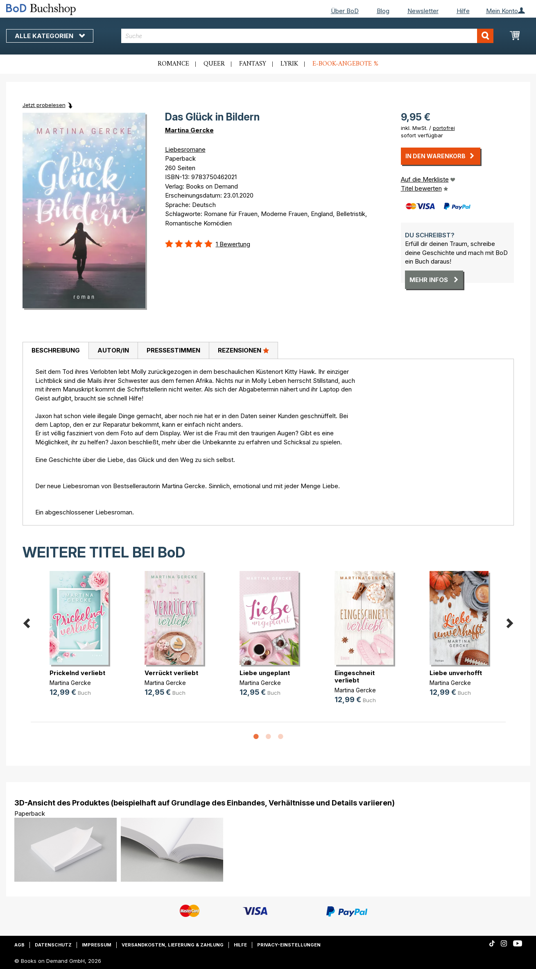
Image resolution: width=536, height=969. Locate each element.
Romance (173, 64)
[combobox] (307, 36)
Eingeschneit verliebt (355, 676)
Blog (383, 11)
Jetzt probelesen (44, 105)
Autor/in (113, 350)
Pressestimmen (173, 350)
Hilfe (463, 11)
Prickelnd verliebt (77, 673)
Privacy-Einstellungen (289, 945)
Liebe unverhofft (456, 673)
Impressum (96, 945)
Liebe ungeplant (265, 673)
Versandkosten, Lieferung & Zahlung (173, 945)
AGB (19, 945)
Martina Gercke (189, 130)
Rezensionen (243, 350)
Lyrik (289, 64)
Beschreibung (56, 350)
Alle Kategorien (50, 36)
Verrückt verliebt (171, 673)
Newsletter (423, 11)
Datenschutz (53, 945)
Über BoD (345, 11)
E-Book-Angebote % (345, 64)
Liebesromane (185, 149)
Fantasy (252, 64)
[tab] (55, 351)
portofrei (444, 128)
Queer (214, 64)
